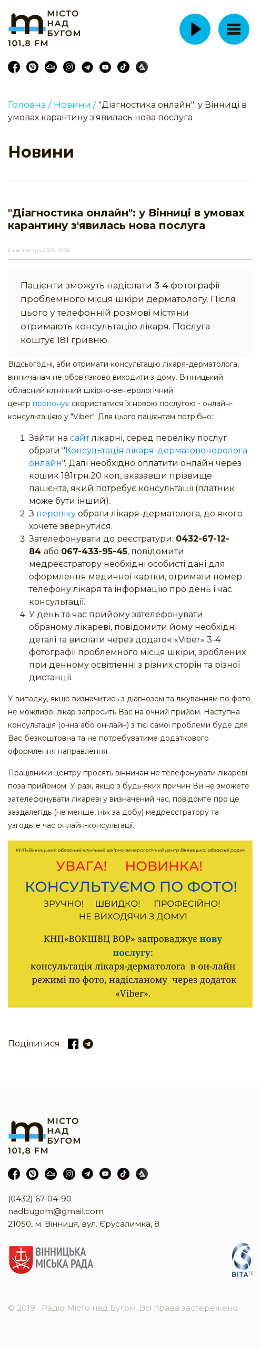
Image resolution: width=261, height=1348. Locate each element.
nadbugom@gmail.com (56, 1211)
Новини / (75, 104)
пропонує (51, 403)
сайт (79, 438)
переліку (56, 514)
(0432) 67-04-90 (40, 1199)
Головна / (30, 104)
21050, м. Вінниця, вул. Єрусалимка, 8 (83, 1224)
